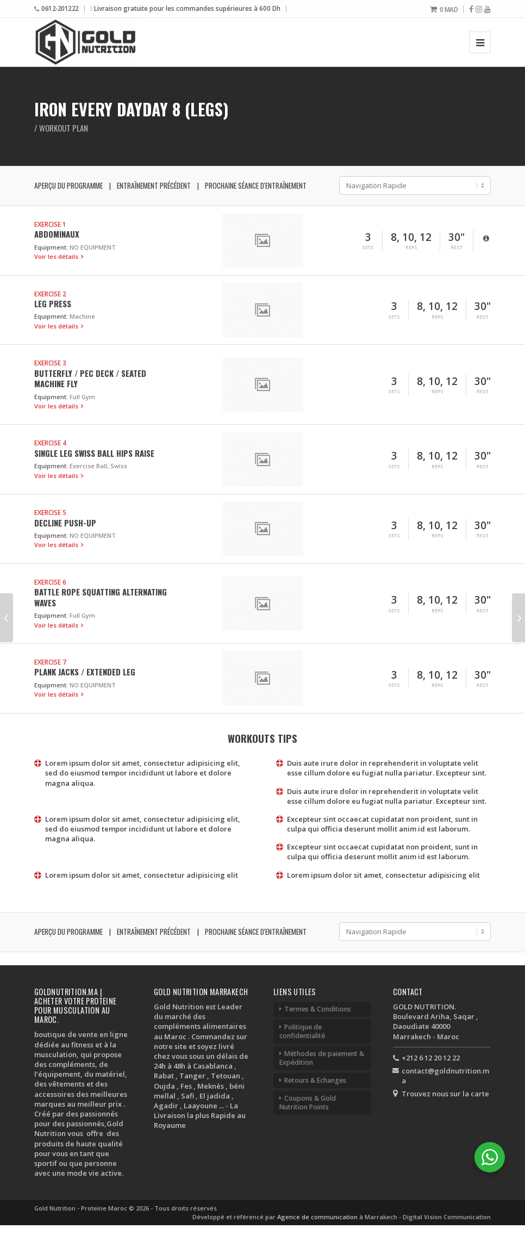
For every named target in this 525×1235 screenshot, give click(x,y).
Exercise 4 (50, 442)
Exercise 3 (50, 362)
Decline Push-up (65, 523)
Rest (456, 247)
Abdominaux (56, 234)
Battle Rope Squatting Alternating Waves (100, 597)
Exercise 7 (50, 661)
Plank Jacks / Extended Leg (84, 672)
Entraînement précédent (154, 185)
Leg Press (52, 303)
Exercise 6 (50, 582)
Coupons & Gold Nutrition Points (307, 1103)
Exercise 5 (50, 512)
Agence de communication (318, 1217)
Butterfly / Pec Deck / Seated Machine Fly (90, 378)
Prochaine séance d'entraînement (256, 185)
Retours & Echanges (315, 1080)
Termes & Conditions (317, 1009)
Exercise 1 (50, 224)
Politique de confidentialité (302, 1031)
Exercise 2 (50, 293)
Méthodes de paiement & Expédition (321, 1058)
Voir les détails (57, 256)
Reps (411, 247)
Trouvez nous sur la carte (445, 1094)
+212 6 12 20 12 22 (431, 1058)
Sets (368, 247)
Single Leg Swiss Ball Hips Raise (94, 453)
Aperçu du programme (68, 185)
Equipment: (51, 247)
